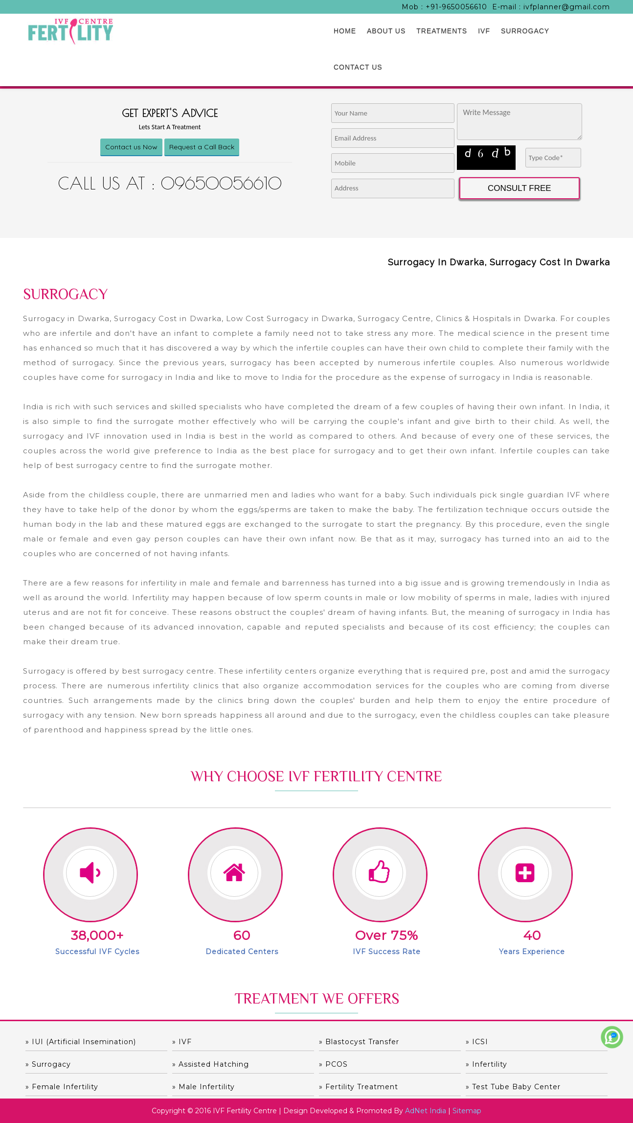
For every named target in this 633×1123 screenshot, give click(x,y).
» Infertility (486, 1064)
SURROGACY (525, 31)
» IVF (182, 1041)
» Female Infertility (61, 1086)
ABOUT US (386, 31)
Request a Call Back (201, 146)
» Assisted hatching (210, 1064)
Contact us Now (131, 146)
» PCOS (333, 1064)
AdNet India (425, 1110)
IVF (484, 31)
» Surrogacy (48, 1064)
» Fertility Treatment (358, 1086)
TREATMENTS (441, 31)
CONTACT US (358, 67)
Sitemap (466, 1110)
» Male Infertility (203, 1086)
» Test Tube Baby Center (513, 1086)
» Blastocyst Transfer (359, 1041)
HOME (345, 31)
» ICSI (477, 1041)
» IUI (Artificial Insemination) (80, 1041)
